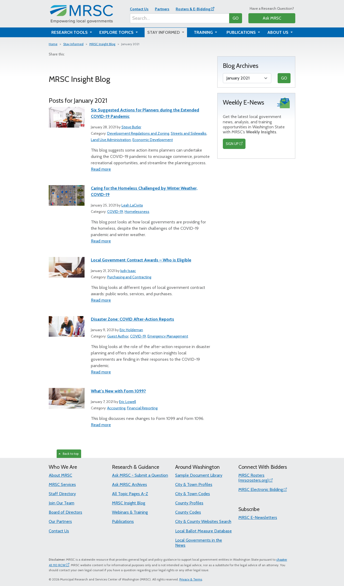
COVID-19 (115, 211)
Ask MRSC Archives (129, 484)
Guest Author (118, 336)
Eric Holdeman (131, 329)
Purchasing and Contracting (129, 277)
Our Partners (60, 521)
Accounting (116, 408)
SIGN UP (232, 144)
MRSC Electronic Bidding (260, 489)
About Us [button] (278, 32)
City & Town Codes (192, 493)
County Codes (188, 512)
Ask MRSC (272, 18)
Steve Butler (131, 127)
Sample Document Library (198, 475)
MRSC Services (62, 484)
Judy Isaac (128, 270)
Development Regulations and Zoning (138, 133)
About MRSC (60, 475)
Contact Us (139, 9)
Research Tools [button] (70, 32)
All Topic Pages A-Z (130, 493)
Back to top (68, 454)
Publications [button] (242, 32)
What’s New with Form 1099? (118, 390)
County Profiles (189, 502)
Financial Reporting (142, 408)
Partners (162, 9)
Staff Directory (62, 493)
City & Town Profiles (193, 484)
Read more (101, 169)
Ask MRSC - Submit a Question (140, 475)
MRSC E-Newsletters (257, 517)
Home (53, 44)
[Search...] (179, 18)
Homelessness (137, 211)
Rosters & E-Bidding (193, 9)
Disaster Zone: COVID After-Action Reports (132, 319)
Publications (123, 521)
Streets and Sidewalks (189, 133)
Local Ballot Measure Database (203, 530)
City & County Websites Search (203, 521)
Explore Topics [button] (117, 32)
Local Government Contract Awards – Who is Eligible (141, 259)
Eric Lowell (127, 401)
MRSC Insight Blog (102, 44)
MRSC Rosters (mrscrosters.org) (253, 478)
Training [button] (204, 32)
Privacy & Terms (190, 579)
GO (236, 18)
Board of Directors (65, 512)
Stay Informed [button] (164, 32)
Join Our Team (61, 502)
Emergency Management (168, 336)
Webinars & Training (130, 512)
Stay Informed (73, 44)
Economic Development (152, 139)
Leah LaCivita (132, 205)
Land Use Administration (111, 139)
